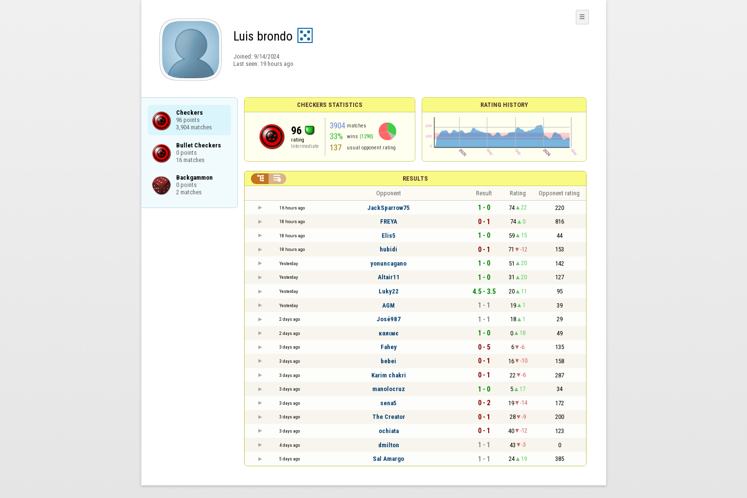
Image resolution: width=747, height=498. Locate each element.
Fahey (389, 347)
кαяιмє (389, 333)
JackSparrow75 (388, 207)
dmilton (388, 445)
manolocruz (388, 389)
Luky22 (389, 291)
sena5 (388, 403)
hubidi (388, 249)
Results (415, 178)
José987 (389, 319)
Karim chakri (388, 375)
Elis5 (389, 235)
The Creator (388, 416)
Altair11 (389, 277)
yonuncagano (388, 263)
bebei (388, 361)
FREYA (388, 221)
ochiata (389, 431)
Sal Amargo (388, 458)
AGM (388, 305)
